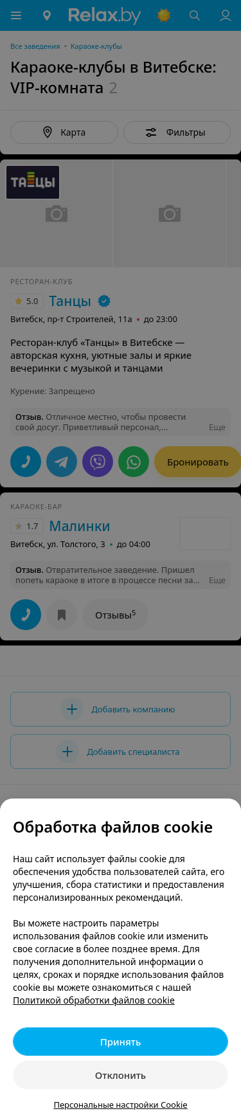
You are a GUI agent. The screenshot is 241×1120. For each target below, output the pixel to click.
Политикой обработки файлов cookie (94, 1000)
